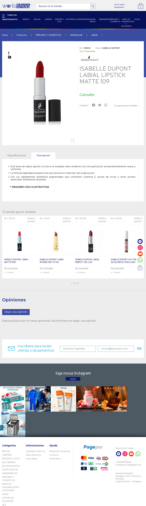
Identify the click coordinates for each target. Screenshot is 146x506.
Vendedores (55, 432)
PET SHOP (7, 482)
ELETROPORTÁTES (11, 440)
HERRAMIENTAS (9, 447)
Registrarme (119, 7)
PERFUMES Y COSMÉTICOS (48, 35)
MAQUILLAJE (76, 35)
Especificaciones (17, 156)
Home (5, 35)
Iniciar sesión (119, 4)
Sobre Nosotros (33, 429)
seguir (73, 379)
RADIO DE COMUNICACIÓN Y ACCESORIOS (11, 461)
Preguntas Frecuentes (59, 425)
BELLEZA (6, 425)
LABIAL (94, 35)
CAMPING (7, 429)
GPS (4, 479)
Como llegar (31, 432)
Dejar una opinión (16, 312)
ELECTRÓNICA (8, 436)
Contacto (54, 429)
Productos (22, 35)
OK (135, 349)
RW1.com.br (83, 503)
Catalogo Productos (35, 425)
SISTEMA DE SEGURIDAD (8, 473)
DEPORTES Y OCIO (11, 432)
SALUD (5, 468)
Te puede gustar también (126, 106)
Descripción (43, 156)
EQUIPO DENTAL (10, 443)
